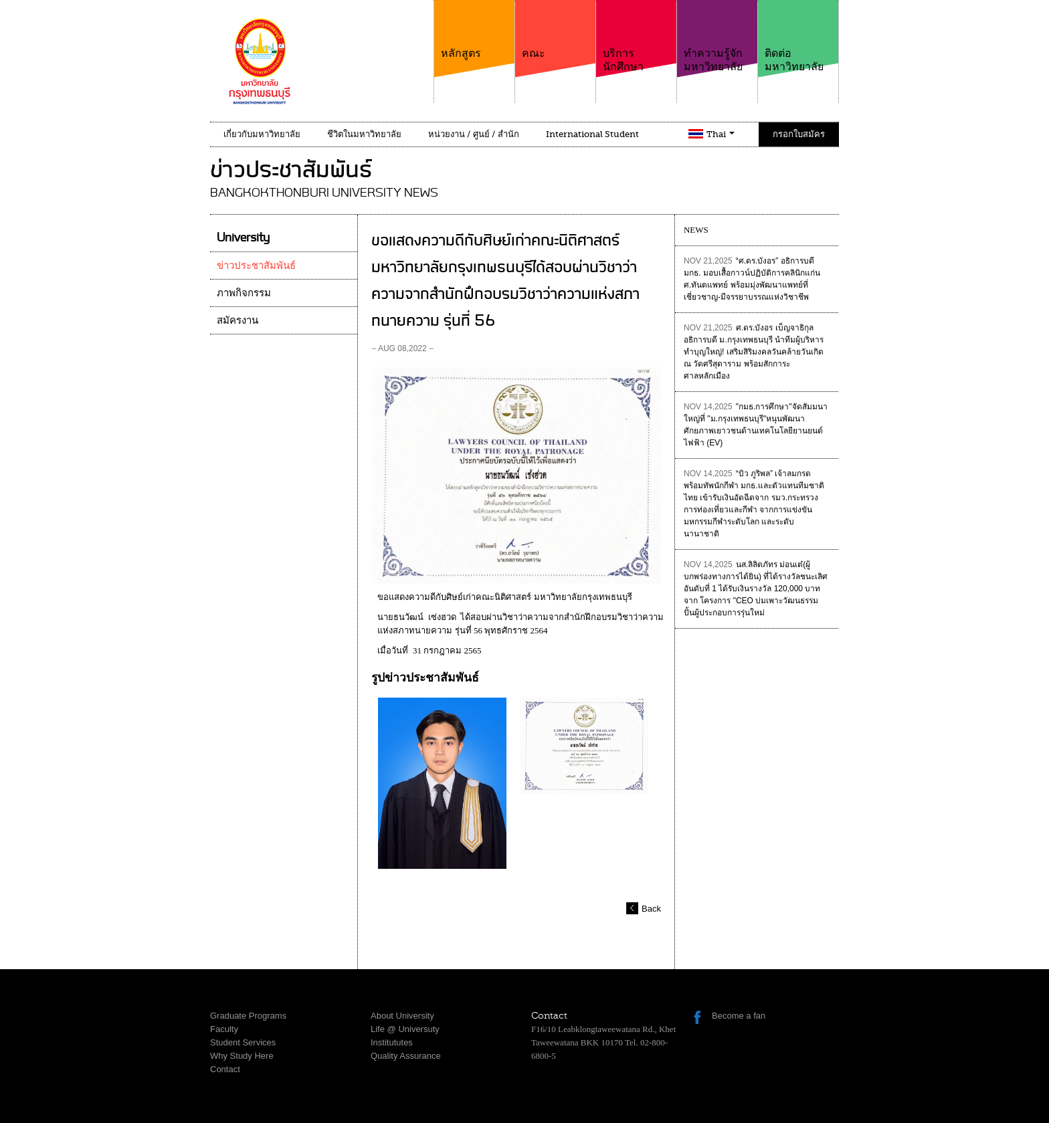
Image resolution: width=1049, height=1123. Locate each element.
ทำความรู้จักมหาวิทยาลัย (717, 36)
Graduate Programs (248, 1016)
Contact (225, 1069)
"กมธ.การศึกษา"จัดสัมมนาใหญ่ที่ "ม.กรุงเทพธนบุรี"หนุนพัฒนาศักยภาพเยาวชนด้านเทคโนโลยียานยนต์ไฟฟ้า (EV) (756, 424)
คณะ (555, 30)
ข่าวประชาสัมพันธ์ (256, 265)
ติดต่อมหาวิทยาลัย (798, 36)
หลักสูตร (474, 30)
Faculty (224, 1029)
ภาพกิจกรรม (244, 293)
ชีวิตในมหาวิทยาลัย (364, 134)
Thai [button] (720, 134)
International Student (592, 134)
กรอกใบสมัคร (799, 134)
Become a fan (738, 1016)
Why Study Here (242, 1056)
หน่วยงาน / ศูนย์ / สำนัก (473, 134)
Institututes (392, 1042)
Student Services (243, 1042)
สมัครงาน (237, 320)
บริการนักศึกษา (636, 36)
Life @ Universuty (405, 1029)
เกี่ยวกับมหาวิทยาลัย (261, 134)
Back (651, 909)
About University (402, 1016)
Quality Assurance (406, 1056)
